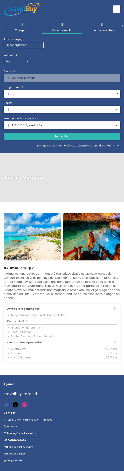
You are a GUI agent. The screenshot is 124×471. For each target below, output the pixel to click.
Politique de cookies (14, 453)
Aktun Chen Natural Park (24, 327)
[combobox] (15, 61)
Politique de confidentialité (18, 447)
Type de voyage (14, 39)
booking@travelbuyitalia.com (23, 433)
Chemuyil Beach (19, 332)
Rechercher (62, 136)
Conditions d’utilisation (106, 145)
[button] (2, 26)
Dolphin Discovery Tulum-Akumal (30, 336)
